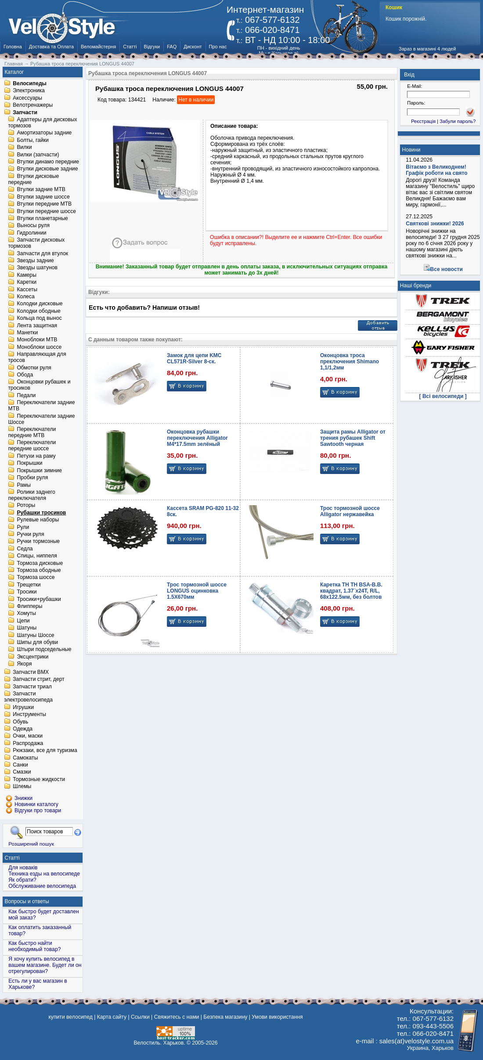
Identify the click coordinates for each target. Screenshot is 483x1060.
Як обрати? (22, 880)
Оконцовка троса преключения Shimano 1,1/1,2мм (349, 361)
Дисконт (193, 46)
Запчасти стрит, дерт (39, 680)
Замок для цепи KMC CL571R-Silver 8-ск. (194, 358)
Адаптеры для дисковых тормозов (42, 122)
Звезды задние (35, 260)
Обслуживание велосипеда (42, 886)
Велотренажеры (33, 105)
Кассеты (27, 289)
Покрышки (29, 463)
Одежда (22, 729)
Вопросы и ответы (27, 901)
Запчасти (25, 112)
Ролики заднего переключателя (31, 495)
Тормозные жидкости (39, 779)
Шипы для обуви (37, 642)
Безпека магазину (225, 1017)
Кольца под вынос (39, 318)
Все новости (446, 269)
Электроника (29, 91)
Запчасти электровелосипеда (28, 697)
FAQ (172, 46)
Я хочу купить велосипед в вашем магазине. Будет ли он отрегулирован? (44, 965)
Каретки (26, 282)
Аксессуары (27, 98)
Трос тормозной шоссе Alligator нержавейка (350, 511)
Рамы (24, 485)
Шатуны (26, 628)
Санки (20, 765)
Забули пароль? (458, 121)
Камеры (26, 275)
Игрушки (23, 707)
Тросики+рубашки (39, 599)
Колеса (25, 296)
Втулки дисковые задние (47, 169)
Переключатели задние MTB (41, 406)
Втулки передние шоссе (46, 211)
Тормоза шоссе (35, 578)
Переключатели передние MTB (32, 432)
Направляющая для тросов (37, 357)
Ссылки (140, 1017)
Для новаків (22, 868)
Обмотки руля (34, 368)
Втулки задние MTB (41, 190)
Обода (25, 375)
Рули (23, 527)
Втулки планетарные (42, 218)
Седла (24, 549)
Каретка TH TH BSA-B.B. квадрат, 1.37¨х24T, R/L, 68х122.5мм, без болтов (351, 591)
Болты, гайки (32, 140)
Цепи (23, 621)
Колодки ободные (38, 311)
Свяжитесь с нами (176, 1017)
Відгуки (152, 46)
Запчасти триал (32, 687)
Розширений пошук (31, 844)
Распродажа (28, 743)
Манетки (27, 332)
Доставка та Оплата (51, 46)
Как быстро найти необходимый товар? (34, 946)
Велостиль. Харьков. (159, 1043)
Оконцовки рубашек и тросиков (39, 385)
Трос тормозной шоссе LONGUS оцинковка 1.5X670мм (197, 591)
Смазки (22, 772)
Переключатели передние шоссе (32, 446)
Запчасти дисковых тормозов (36, 243)
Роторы (26, 506)
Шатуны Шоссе (35, 635)
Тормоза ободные (39, 570)
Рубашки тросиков (41, 513)
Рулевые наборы (38, 520)
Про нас (218, 46)
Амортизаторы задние (44, 133)
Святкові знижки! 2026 (435, 224)
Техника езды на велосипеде (44, 874)
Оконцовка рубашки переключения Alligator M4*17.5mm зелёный (197, 438)
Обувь (20, 722)
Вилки (24, 148)
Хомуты (26, 614)
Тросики (26, 592)
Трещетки (28, 585)
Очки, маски (28, 736)
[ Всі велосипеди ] (443, 396)
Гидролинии (31, 233)
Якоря (24, 664)
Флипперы (29, 606)
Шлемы (22, 787)
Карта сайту (111, 1017)
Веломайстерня (98, 46)
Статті (130, 46)
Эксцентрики (32, 657)
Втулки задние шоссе (43, 197)
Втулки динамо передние (48, 162)
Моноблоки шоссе (39, 347)
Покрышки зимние (39, 470)
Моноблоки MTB (37, 340)
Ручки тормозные (38, 542)
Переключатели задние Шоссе (41, 419)
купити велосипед (70, 1017)
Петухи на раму (36, 456)
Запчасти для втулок (42, 253)
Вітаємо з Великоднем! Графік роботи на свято (436, 170)
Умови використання (277, 1017)
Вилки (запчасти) (38, 155)
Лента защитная (37, 325)
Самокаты (25, 758)
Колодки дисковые (39, 304)
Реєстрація (423, 121)
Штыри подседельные (44, 650)
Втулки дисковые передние (33, 179)
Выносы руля (33, 226)
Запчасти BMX (31, 672)
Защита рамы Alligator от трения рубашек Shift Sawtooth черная (353, 438)
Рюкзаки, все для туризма (45, 751)
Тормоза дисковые (40, 563)
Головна (13, 46)
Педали (26, 395)
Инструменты (29, 715)
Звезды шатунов (37, 268)
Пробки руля (32, 478)
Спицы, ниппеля (37, 556)
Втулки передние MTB (44, 204)
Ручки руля (30, 534)
